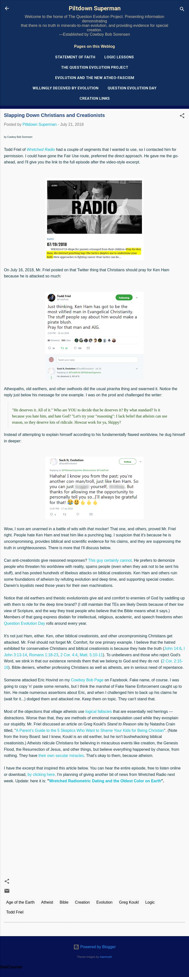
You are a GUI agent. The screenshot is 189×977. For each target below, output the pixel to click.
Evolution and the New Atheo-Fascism (94, 78)
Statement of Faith (75, 57)
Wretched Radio (41, 149)
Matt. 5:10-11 (91, 655)
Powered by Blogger (94, 947)
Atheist (47, 902)
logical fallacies (98, 711)
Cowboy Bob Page (87, 680)
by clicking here (41, 774)
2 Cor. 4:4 (68, 655)
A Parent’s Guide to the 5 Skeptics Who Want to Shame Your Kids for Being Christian (90, 730)
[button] (182, 116)
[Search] (182, 9)
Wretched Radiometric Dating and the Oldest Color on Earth (105, 781)
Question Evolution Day (132, 88)
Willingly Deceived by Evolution (65, 88)
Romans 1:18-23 (43, 655)
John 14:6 (172, 648)
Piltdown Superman (95, 8)
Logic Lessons (119, 57)
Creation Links (94, 98)
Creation (82, 902)
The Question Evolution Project (94, 67)
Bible (64, 902)
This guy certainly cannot (110, 560)
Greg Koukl (129, 902)
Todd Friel (14, 912)
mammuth (106, 956)
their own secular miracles (61, 755)
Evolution (104, 902)
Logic (150, 902)
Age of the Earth (20, 902)
